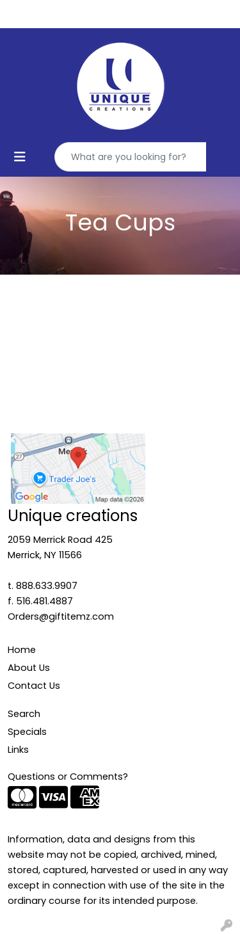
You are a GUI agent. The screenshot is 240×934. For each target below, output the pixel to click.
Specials (27, 731)
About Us (29, 667)
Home (22, 649)
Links (18, 749)
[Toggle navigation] (19, 157)
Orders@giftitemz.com (61, 616)
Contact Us (34, 685)
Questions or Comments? (68, 776)
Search (24, 713)
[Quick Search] (130, 157)
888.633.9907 (46, 585)
